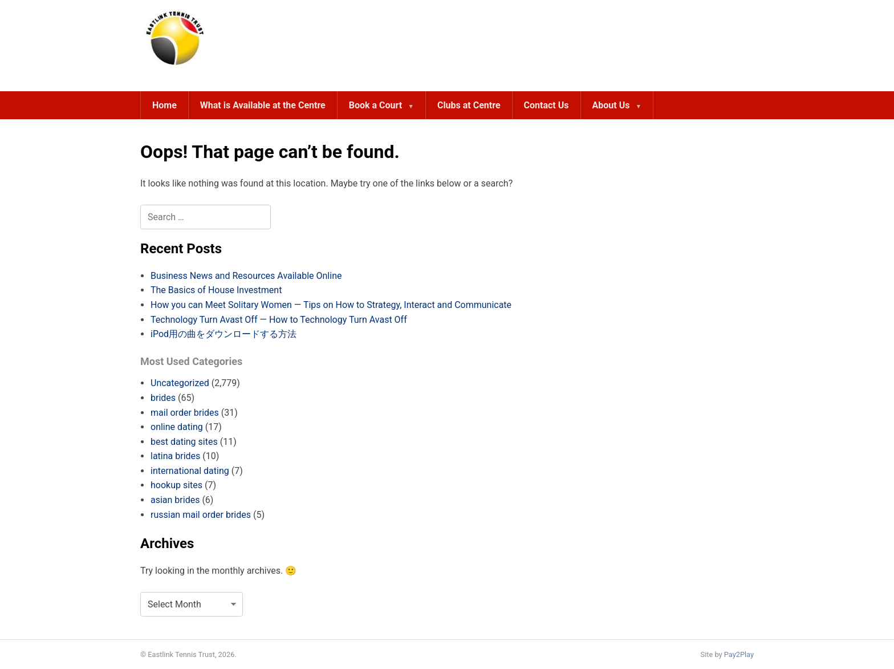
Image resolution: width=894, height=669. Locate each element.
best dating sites (184, 441)
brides (163, 397)
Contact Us (546, 105)
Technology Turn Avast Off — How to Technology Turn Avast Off (279, 319)
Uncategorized (180, 383)
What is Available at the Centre (263, 105)
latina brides (175, 456)
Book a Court (375, 105)
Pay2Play (739, 654)
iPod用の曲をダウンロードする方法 (223, 334)
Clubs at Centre (469, 105)
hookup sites (176, 485)
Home (164, 105)
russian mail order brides (201, 514)
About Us (611, 105)
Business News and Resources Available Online (246, 275)
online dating (177, 426)
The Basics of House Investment (216, 290)
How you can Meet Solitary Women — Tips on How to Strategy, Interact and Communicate (331, 304)
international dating (190, 470)
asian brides (175, 499)
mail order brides (185, 412)
